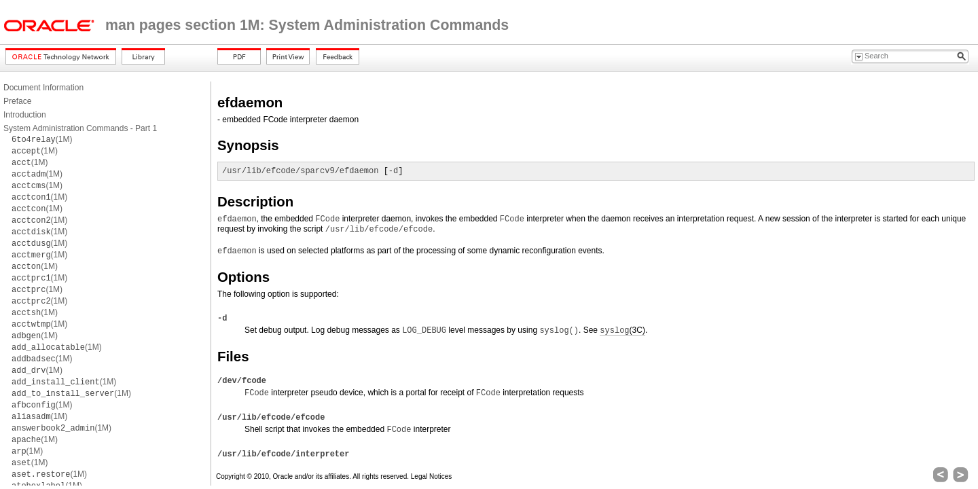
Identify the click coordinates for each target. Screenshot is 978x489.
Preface (17, 101)
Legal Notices (431, 476)
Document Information (43, 87)
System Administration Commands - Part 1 (80, 128)
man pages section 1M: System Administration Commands (307, 25)
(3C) (622, 330)
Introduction (24, 115)
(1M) (42, 139)
